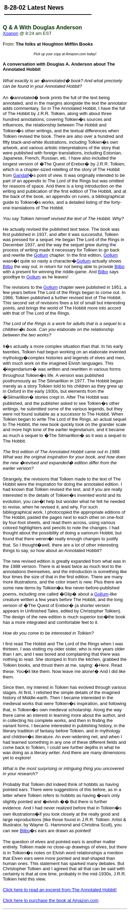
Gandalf (21, 175)
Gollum (41, 255)
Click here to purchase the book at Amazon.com (50, 900)
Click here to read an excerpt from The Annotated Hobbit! (60, 889)
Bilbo (8, 266)
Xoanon (10, 33)
